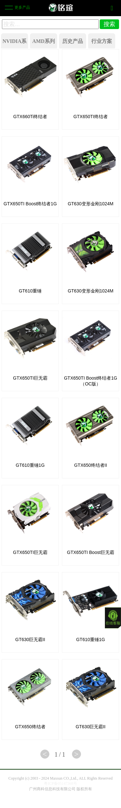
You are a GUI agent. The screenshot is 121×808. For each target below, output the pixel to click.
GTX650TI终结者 (90, 116)
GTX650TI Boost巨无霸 (90, 552)
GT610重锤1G (30, 465)
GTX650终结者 (30, 726)
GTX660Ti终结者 (30, 116)
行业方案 (101, 41)
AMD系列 (43, 41)
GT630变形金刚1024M (91, 203)
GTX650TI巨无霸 (30, 378)
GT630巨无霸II (30, 639)
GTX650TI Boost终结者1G (30, 203)
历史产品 (72, 41)
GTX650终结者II (90, 465)
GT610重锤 (30, 290)
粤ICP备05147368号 (60, 783)
